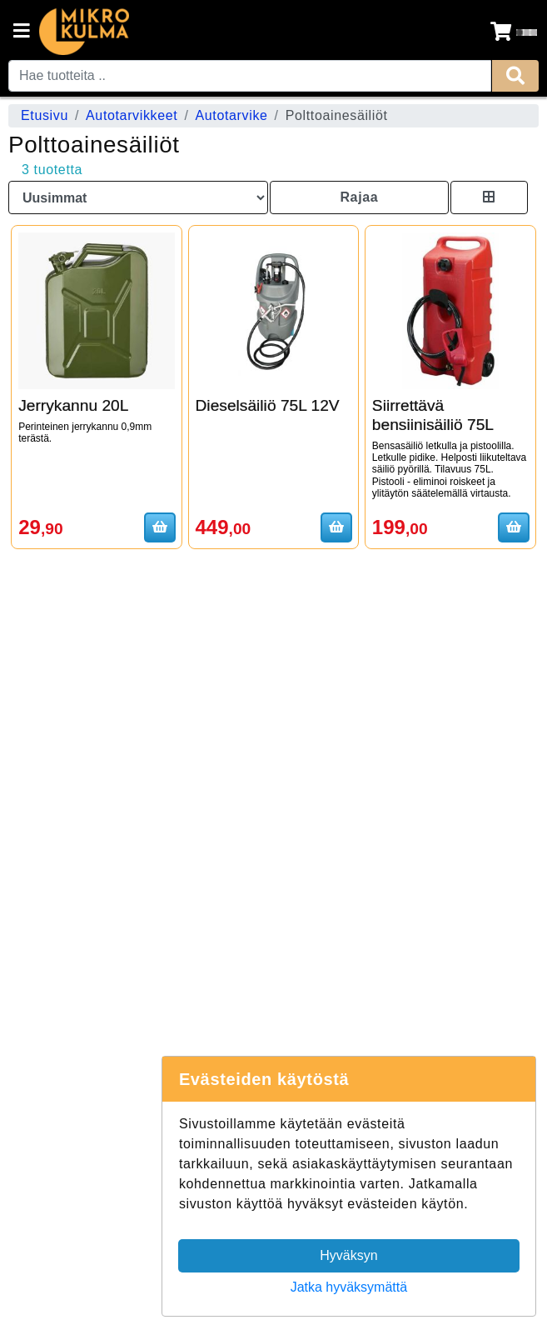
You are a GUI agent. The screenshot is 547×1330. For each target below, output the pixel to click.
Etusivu (44, 115)
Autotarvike (231, 115)
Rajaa (359, 197)
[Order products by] (138, 197)
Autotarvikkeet (131, 115)
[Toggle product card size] (489, 197)
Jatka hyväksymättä (349, 1287)
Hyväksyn (348, 1255)
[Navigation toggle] (21, 32)
